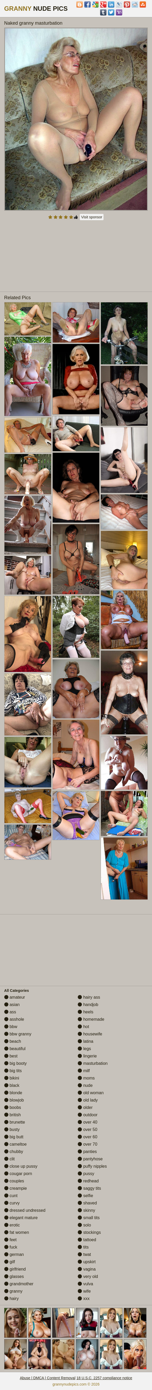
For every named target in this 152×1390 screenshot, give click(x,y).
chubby (13, 1151)
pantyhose (90, 1159)
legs (84, 1048)
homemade (91, 1019)
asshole (14, 1019)
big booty (15, 1063)
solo (84, 1225)
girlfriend (15, 1269)
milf (84, 1070)
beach (12, 1041)
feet (10, 1240)
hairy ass (89, 997)
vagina (87, 1269)
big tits (13, 1070)
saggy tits (89, 1188)
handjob (88, 1004)
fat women (16, 1232)
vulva (85, 1284)
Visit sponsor (91, 217)
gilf (9, 1262)
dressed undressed (25, 1210)
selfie (85, 1195)
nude (85, 1085)
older (85, 1107)
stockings (89, 1232)
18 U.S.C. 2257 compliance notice (104, 1378)
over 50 (87, 1129)
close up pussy (20, 1166)
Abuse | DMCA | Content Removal (47, 1378)
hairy (11, 1298)
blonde (13, 1093)
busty (12, 1129)
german (14, 1254)
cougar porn (18, 1173)
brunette (14, 1122)
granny (13, 1291)
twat (84, 1254)
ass (10, 1012)
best (11, 1056)
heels (85, 1012)
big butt (13, 1137)
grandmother (18, 1284)
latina (85, 1041)
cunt (11, 1195)
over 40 (87, 1122)
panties (87, 1151)
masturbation (92, 1063)
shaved (87, 1203)
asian (12, 1004)
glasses (14, 1276)
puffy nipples (92, 1166)
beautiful (15, 1048)
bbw (10, 1026)
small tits (89, 1217)
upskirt (87, 1262)
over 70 (87, 1144)
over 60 (87, 1137)
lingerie (87, 1056)
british (12, 1115)
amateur (14, 997)
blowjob (14, 1100)
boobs (12, 1107)
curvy (12, 1203)
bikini (11, 1078)
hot (83, 1026)
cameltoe (15, 1144)
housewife (90, 1034)
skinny (86, 1210)
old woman (91, 1093)
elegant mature (21, 1217)
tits (83, 1247)
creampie (15, 1188)
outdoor (87, 1115)
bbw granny (17, 1034)
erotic (12, 1225)
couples (14, 1181)
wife (84, 1291)
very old (88, 1276)
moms (86, 1078)
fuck (10, 1247)
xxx (83, 1298)
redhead (88, 1181)
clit (9, 1159)
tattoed (87, 1240)
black (11, 1085)
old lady (88, 1100)
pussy (86, 1173)
